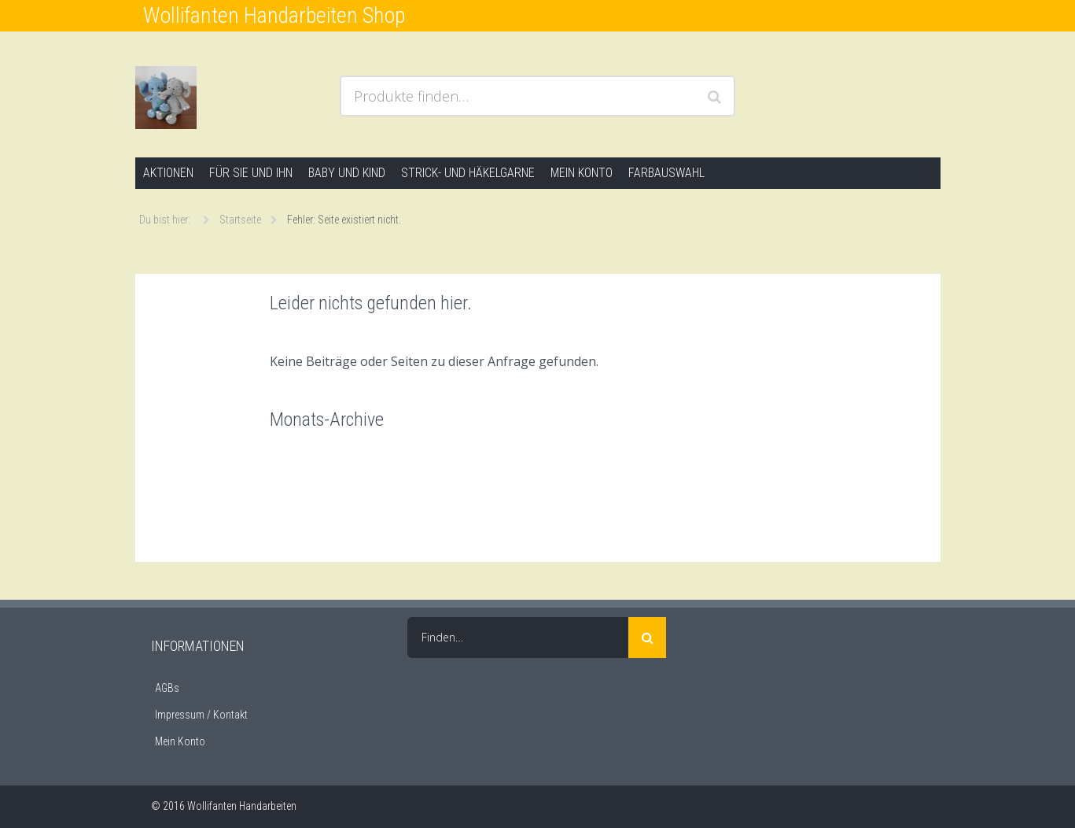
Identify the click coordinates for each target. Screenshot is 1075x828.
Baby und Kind (346, 172)
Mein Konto (581, 172)
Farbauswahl (666, 172)
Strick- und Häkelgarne (468, 172)
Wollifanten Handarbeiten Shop (274, 15)
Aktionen (168, 172)
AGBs (167, 688)
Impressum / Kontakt (201, 714)
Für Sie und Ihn (251, 172)
